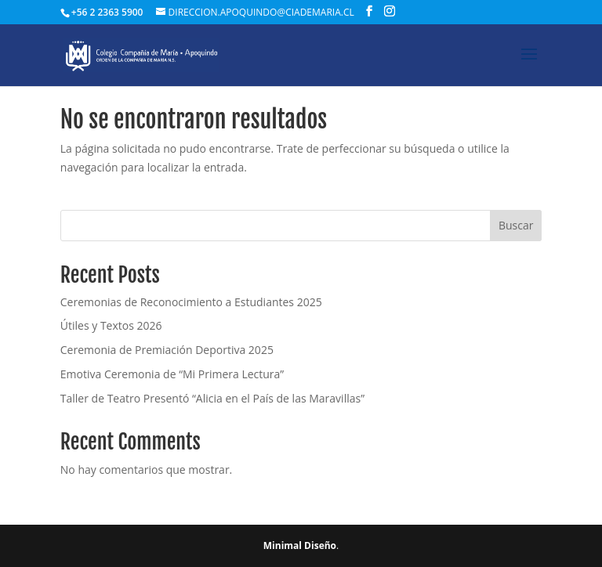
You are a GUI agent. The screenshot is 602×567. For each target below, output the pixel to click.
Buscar (516, 225)
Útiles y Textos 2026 (111, 325)
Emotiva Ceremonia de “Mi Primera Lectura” (172, 374)
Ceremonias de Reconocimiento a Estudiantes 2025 (191, 301)
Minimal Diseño (299, 545)
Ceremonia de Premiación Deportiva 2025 (167, 349)
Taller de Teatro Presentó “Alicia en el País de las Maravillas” (212, 398)
